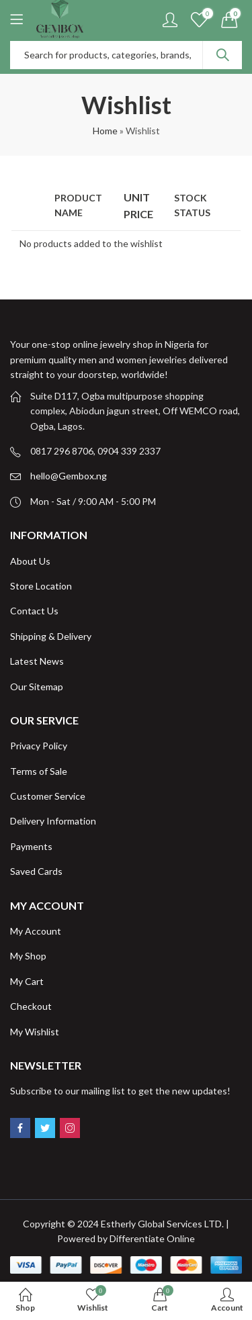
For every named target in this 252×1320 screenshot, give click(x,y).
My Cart (27, 981)
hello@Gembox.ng (68, 475)
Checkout (31, 1006)
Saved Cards (36, 871)
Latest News (37, 661)
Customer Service (47, 796)
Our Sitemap (36, 686)
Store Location (41, 586)
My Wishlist (34, 1031)
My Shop (28, 955)
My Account (35, 931)
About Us (30, 561)
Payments (31, 846)
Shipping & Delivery (50, 636)
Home (105, 130)
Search (222, 55)
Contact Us (34, 610)
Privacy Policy (38, 745)
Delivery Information (53, 821)
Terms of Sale (38, 771)
